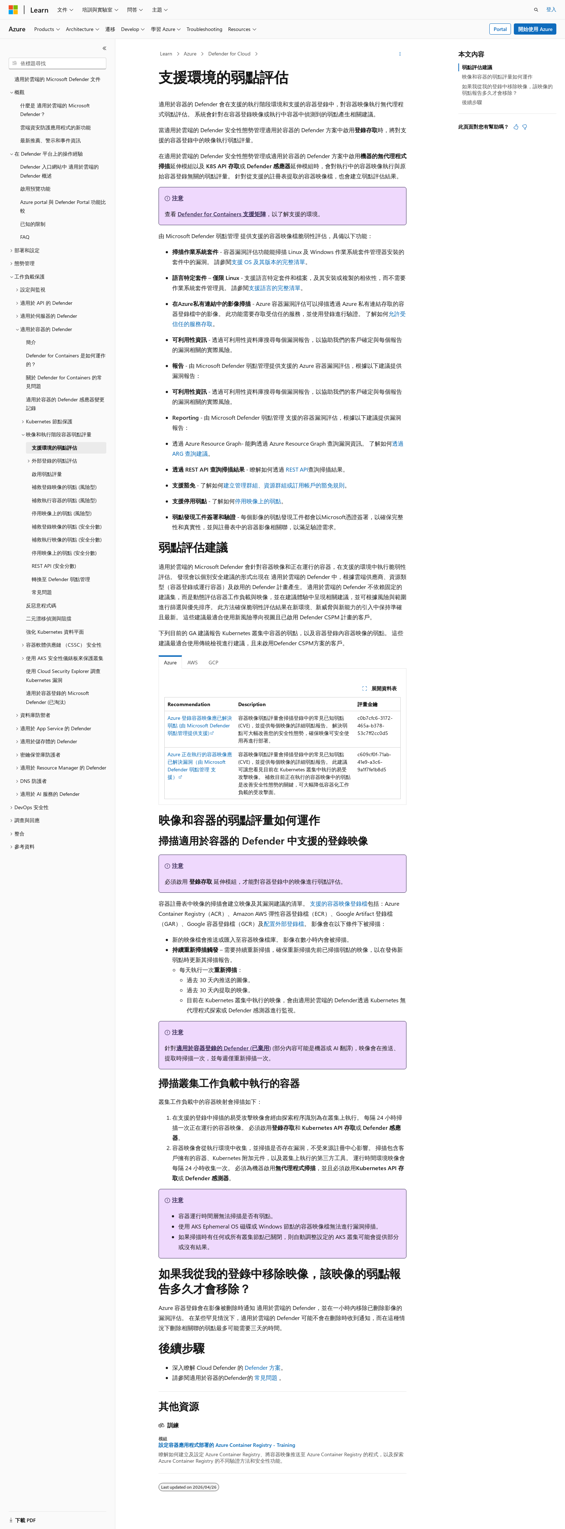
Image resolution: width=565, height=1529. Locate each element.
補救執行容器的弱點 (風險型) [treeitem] (64, 500)
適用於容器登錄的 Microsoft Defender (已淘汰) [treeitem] (57, 697)
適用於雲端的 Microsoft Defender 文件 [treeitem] (57, 79)
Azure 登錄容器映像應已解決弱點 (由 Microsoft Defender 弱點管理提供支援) (200, 725)
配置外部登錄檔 (284, 923)
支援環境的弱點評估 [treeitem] (54, 447)
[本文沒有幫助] (524, 126)
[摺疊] (104, 48)
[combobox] (57, 63)
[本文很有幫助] (516, 126)
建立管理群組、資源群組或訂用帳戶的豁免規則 (283, 485)
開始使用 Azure (535, 29)
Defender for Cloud (229, 53)
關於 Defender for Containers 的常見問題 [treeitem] (64, 382)
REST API (297, 469)
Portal (500, 29)
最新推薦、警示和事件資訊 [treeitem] (50, 140)
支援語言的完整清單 (275, 287)
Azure (190, 53)
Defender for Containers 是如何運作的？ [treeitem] (66, 360)
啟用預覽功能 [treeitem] (35, 188)
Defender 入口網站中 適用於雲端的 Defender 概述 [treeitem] (59, 171)
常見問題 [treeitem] (42, 592)
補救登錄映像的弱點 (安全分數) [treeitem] (67, 526)
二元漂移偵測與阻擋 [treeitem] (48, 618)
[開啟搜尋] (536, 9)
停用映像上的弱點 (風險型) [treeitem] (62, 513)
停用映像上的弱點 (258, 501)
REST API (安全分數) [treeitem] (54, 565)
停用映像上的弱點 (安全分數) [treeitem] (64, 552)
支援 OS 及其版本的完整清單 (268, 262)
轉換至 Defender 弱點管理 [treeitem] (61, 579)
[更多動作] (400, 54)
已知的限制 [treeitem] (32, 223)
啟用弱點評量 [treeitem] (47, 474)
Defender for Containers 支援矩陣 (222, 214)
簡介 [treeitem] (31, 342)
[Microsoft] (13, 9)
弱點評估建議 (477, 67)
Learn (166, 53)
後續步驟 (472, 102)
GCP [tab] (213, 662)
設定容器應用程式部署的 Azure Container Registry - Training (227, 1445)
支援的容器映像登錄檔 (339, 903)
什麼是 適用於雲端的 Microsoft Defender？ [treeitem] (55, 110)
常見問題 (265, 1377)
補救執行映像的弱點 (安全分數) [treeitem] (67, 539)
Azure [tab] (170, 662)
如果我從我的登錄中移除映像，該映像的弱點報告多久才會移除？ (507, 89)
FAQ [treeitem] (25, 236)
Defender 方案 (263, 1367)
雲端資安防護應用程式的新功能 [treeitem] (55, 127)
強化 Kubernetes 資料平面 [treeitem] (55, 631)
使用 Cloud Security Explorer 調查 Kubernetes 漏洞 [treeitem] (63, 675)
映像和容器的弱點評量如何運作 (497, 76)
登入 (551, 9)
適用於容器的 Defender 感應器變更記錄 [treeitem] (65, 404)
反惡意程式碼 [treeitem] (41, 605)
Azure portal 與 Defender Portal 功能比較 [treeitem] (63, 206)
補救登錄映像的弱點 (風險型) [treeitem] (64, 486)
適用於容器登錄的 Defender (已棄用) (223, 1048)
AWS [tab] (192, 662)
